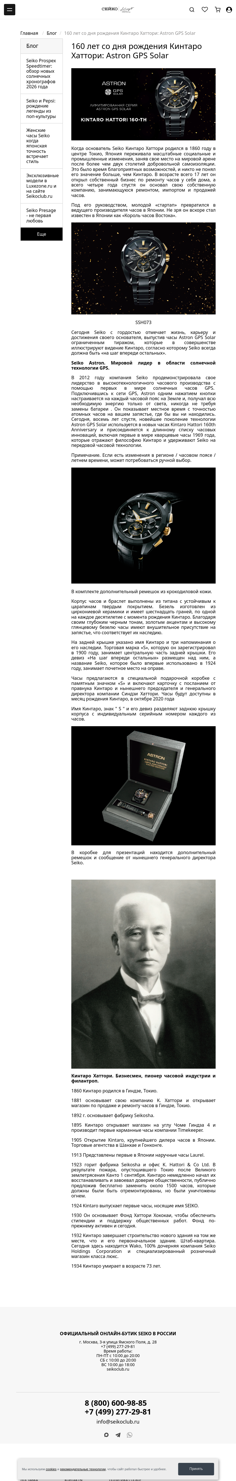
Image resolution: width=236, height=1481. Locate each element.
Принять (196, 1469)
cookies (51, 1469)
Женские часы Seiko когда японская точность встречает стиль (38, 145)
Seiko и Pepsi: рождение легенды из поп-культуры (41, 108)
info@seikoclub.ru (118, 1422)
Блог (52, 33)
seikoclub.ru (118, 1369)
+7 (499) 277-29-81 (118, 1346)
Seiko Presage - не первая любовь (41, 215)
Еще (41, 234)
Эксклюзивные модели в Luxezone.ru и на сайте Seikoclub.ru (42, 186)
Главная (29, 33)
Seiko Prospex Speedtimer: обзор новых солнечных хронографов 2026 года (41, 73)
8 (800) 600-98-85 (116, 1402)
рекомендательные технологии (83, 1469)
